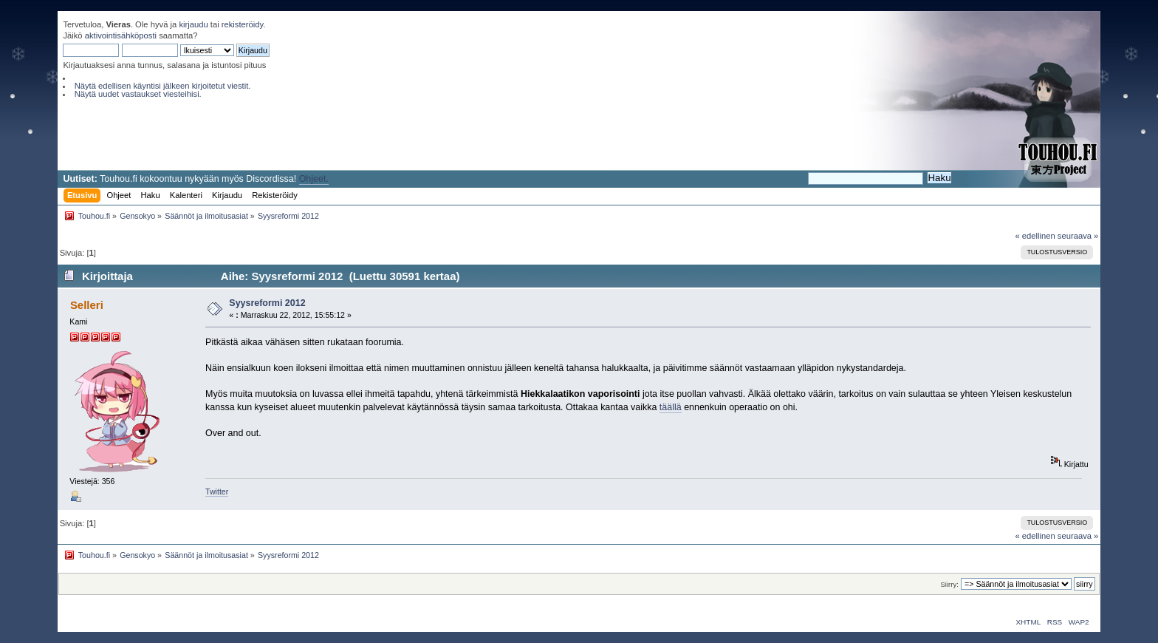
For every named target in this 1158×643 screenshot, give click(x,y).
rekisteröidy (243, 24)
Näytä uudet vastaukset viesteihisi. (138, 93)
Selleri (86, 305)
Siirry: (949, 584)
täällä (670, 407)
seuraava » (1078, 235)
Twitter (216, 491)
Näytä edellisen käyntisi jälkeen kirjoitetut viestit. (163, 85)
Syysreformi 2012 (267, 303)
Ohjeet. (314, 179)
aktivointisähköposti (121, 35)
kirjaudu (193, 24)
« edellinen (1035, 235)
